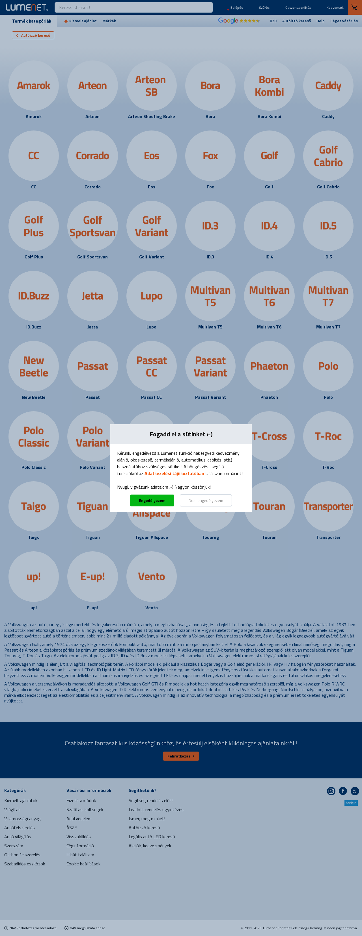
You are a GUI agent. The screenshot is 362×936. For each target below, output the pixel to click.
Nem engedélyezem (206, 500)
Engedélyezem (152, 500)
